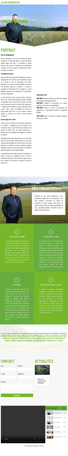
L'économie (57, 427)
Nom (2, 366)
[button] (51, 2)
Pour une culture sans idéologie (41, 381)
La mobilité (57, 422)
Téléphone (20, 374)
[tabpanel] (23, 424)
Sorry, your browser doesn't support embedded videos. (23, 424)
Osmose (41, 446)
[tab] (56, 413)
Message (3, 382)
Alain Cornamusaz (10, 2)
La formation (57, 432)
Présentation (57, 413)
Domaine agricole (58, 417)
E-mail (3, 374)
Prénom (19, 366)
